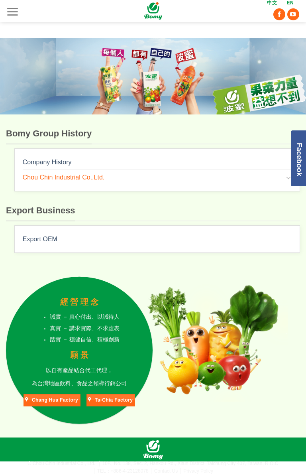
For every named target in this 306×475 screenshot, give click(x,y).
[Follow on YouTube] (293, 15)
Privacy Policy (198, 471)
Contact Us (166, 471)
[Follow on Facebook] (279, 15)
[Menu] (12, 12)
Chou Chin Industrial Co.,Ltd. (63, 177)
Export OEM (40, 239)
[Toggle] (288, 177)
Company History (47, 162)
